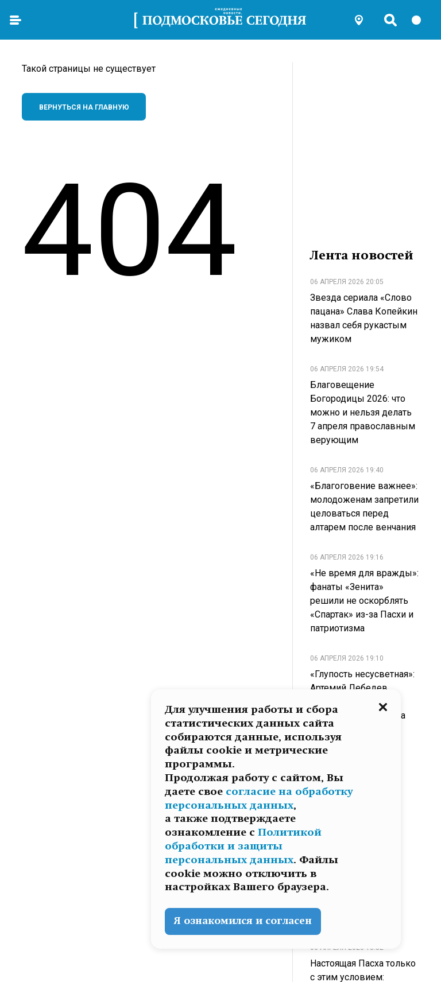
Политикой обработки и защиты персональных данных (243, 845)
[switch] (421, 20)
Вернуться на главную (84, 107)
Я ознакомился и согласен (243, 920)
